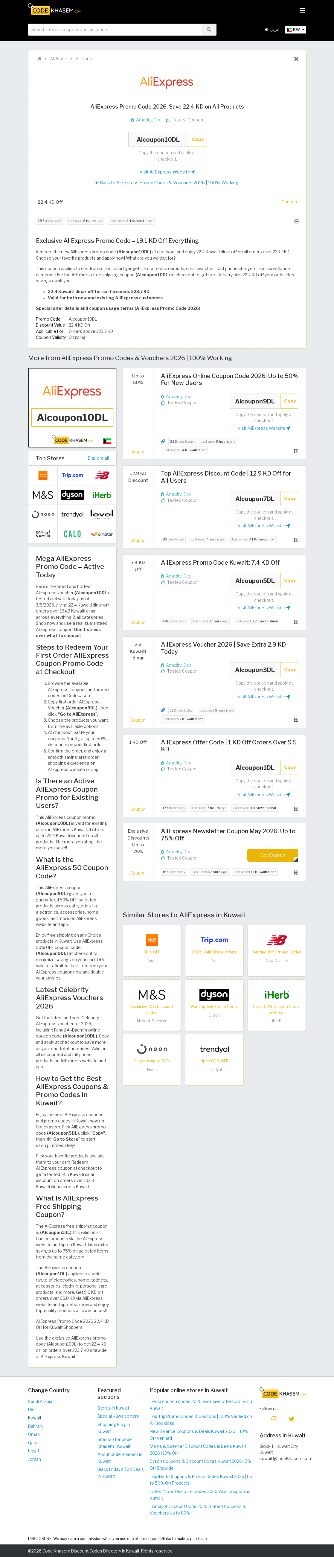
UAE (32, 1409)
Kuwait (34, 1418)
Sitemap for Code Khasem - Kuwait (114, 1443)
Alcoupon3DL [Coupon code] (255, 669)
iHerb (276, 1021)
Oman (34, 1434)
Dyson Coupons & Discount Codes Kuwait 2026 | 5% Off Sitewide (200, 1465)
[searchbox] (115, 30)
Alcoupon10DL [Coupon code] (158, 139)
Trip (214, 961)
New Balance (277, 961)
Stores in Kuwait (113, 1408)
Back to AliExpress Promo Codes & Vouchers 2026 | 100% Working (167, 183)
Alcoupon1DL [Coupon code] (255, 767)
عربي (272, 29)
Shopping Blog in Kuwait (113, 1428)
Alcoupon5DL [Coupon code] (255, 580)
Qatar (33, 1442)
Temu (151, 961)
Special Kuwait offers (118, 1416)
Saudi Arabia (40, 1401)
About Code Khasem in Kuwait (119, 1458)
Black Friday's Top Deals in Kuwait (120, 1473)
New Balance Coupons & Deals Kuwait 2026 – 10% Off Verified (199, 1435)
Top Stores (50, 458)
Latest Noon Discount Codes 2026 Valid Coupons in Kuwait (200, 1495)
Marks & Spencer (152, 1021)
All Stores (58, 59)
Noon (152, 1069)
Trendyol (214, 1069)
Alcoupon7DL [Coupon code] (255, 498)
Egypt (33, 1450)
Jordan (34, 1459)
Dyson (214, 1015)
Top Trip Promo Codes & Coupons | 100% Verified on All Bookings (201, 1420)
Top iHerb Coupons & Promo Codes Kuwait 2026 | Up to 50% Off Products (201, 1480)
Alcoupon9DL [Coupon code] (255, 401)
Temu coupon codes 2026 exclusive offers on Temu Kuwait (201, 1405)
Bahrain (35, 1426)
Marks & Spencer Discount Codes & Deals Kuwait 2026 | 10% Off (198, 1450)
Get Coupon (272, 855)
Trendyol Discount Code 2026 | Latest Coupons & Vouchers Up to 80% (198, 1510)
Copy (198, 139)
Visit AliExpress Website (167, 172)
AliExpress (84, 59)
